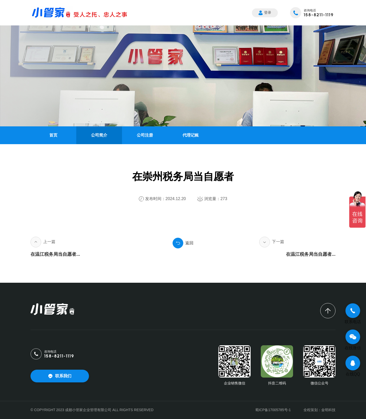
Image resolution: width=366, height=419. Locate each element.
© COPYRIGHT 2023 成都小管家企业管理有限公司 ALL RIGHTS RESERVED (92, 410)
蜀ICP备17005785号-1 (273, 410)
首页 (53, 135)
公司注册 (145, 135)
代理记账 (190, 135)
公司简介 (99, 135)
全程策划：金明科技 (319, 410)
